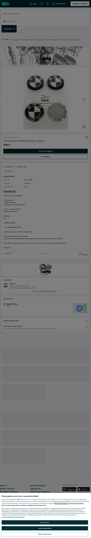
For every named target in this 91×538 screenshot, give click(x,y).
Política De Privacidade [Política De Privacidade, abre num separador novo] (75, 503)
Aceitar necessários (45, 528)
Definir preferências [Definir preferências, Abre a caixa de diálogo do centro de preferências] (45, 534)
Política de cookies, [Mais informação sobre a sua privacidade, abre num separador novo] (61, 503)
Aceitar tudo (45, 522)
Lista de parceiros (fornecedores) (13, 517)
